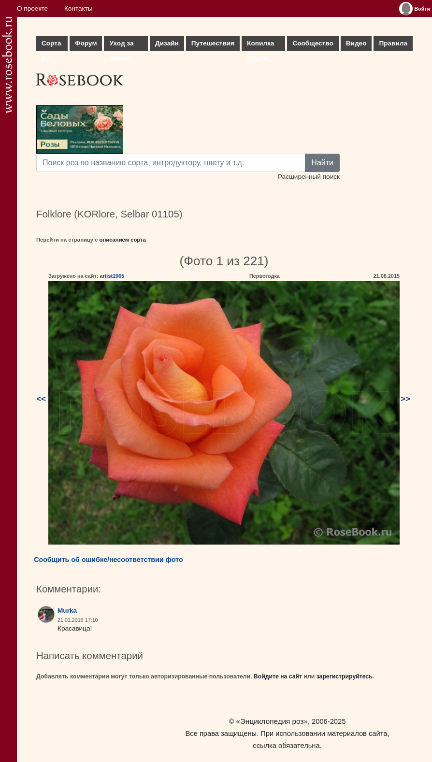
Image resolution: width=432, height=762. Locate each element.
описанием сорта (123, 240)
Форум (86, 43)
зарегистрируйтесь (345, 676)
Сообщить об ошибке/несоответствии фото (108, 559)
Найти (322, 162)
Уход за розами (121, 45)
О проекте (32, 8)
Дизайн (167, 43)
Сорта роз (51, 45)
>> (405, 398)
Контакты (78, 8)
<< (41, 398)
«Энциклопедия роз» (272, 721)
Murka (67, 610)
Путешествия (212, 43)
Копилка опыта (260, 45)
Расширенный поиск (309, 176)
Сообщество (312, 43)
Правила (393, 43)
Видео (356, 43)
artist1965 (112, 276)
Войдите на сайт (278, 676)
